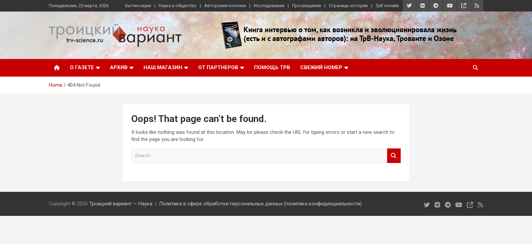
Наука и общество (177, 5)
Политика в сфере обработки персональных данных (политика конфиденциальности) (260, 204)
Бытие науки (138, 5)
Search (394, 155)
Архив (119, 67)
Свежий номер (321, 67)
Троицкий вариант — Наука (120, 204)
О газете (82, 67)
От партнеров (218, 67)
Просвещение (306, 5)
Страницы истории (348, 5)
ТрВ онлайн (387, 5)
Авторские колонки (225, 5)
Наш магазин (163, 67)
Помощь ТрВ (272, 67)
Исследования (269, 5)
